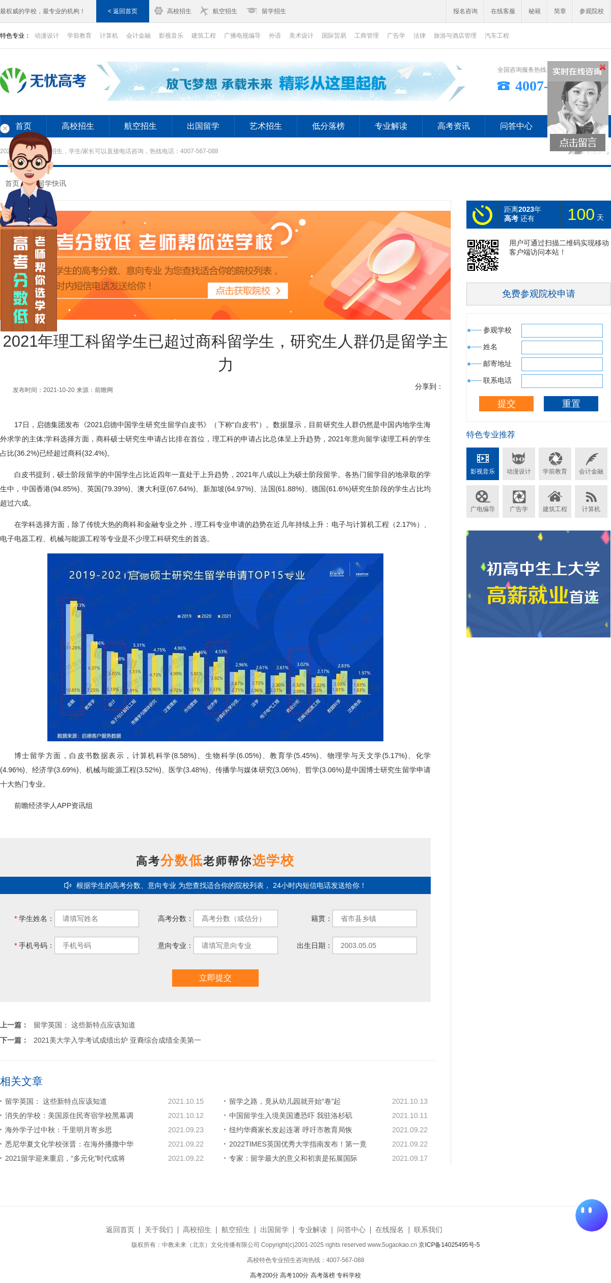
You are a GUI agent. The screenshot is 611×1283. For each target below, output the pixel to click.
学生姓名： (34, 918)
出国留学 (203, 126)
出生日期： (314, 945)
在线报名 (389, 1229)
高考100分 (294, 1275)
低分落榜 (328, 126)
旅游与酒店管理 (455, 35)
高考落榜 (323, 1275)
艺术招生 (265, 126)
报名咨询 (465, 11)
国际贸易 (334, 35)
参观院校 (591, 11)
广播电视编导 (242, 35)
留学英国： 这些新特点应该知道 (84, 1025)
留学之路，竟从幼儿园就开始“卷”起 (285, 1101)
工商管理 (366, 35)
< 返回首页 (122, 11)
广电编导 (482, 509)
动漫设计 (519, 471)
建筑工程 (203, 35)
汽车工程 (497, 35)
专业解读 (391, 126)
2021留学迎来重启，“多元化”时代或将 (65, 1158)
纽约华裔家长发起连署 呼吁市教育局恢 (290, 1130)
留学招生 (274, 11)
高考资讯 (453, 126)
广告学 (396, 35)
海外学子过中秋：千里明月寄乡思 (58, 1130)
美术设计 (301, 35)
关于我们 (159, 1229)
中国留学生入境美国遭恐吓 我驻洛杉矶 (290, 1115)
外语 (275, 35)
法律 (419, 35)
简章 (560, 11)
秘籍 (535, 11)
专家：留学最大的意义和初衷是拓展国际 (293, 1158)
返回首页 (120, 1229)
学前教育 (79, 35)
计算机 (109, 35)
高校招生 (179, 11)
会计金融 (138, 35)
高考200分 (264, 1275)
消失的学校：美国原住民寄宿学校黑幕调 (69, 1115)
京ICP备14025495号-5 (449, 1244)
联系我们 (428, 1229)
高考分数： (175, 918)
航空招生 (225, 11)
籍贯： (321, 918)
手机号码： (34, 945)
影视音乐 (171, 35)
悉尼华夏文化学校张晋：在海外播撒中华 (69, 1144)
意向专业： (175, 945)
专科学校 (349, 1275)
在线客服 (503, 11)
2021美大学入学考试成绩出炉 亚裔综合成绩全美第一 (117, 1040)
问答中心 (516, 126)
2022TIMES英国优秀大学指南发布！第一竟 (298, 1144)
